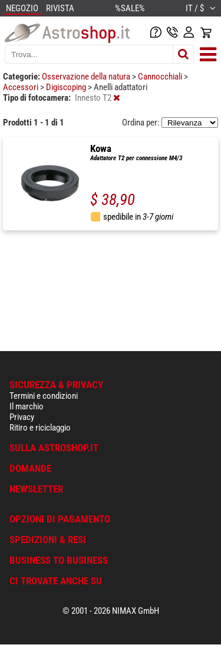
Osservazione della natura (87, 76)
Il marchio (26, 406)
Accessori (21, 87)
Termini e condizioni (43, 396)
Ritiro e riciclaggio (40, 427)
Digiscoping (67, 87)
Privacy (21, 417)
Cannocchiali (161, 76)
